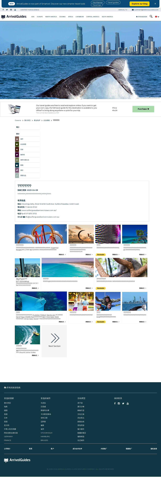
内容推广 (104, 449)
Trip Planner (98, 2)
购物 (21, 165)
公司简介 (7, 449)
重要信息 (23, 175)
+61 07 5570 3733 (29, 214)
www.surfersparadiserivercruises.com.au (39, 210)
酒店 (21, 170)
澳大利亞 (27, 120)
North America (51, 17)
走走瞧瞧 (46, 120)
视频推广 (129, 449)
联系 (30, 449)
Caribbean (80, 17)
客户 (52, 449)
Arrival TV (122, 10)
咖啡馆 (22, 155)
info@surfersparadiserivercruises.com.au (41, 217)
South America (107, 17)
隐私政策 (154, 449)
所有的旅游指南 (141, 17)
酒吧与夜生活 (24, 160)
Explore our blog (139, 4)
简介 (17, 127)
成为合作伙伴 (77, 449)
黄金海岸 (37, 120)
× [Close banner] (155, 3)
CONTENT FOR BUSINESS (30, 10)
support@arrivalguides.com (145, 10)
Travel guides (113, 2)
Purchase (143, 109)
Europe (40, 17)
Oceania (62, 17)
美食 (21, 149)
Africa (70, 17)
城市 (21, 139)
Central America (92, 17)
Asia (32, 17)
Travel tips (97, 5)
